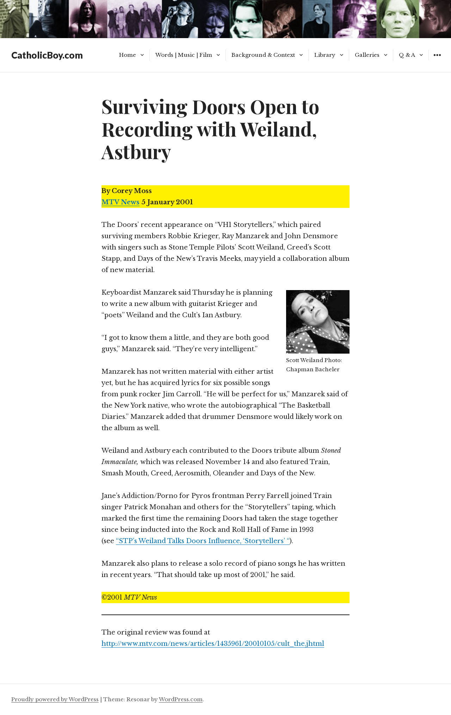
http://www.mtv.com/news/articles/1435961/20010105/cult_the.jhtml (212, 644)
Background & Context (263, 55)
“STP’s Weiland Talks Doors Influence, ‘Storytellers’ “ (203, 541)
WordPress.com (181, 699)
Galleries (367, 55)
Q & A (407, 55)
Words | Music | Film (183, 55)
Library (324, 55)
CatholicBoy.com (47, 55)
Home (127, 55)
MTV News (120, 202)
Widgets (437, 60)
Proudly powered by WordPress (55, 699)
